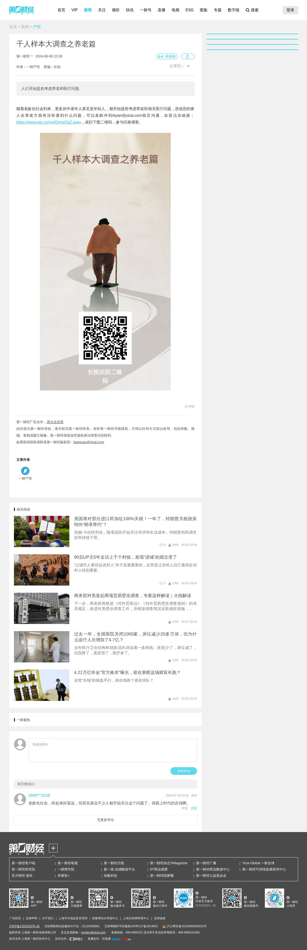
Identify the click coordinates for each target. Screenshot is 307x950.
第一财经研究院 (23, 869)
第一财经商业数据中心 (213, 869)
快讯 (130, 10)
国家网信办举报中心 (105, 918)
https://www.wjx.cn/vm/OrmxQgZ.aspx (48, 122)
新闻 (88, 10)
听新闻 (170, 56)
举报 (185, 808)
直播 (161, 10)
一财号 (145, 10)
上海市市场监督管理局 (73, 918)
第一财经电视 (68, 863)
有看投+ (64, 875)
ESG (190, 10)
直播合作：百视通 (99, 938)
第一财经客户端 (23, 863)
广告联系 (15, 918)
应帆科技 (110, 875)
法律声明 (31, 918)
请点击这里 (55, 422)
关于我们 (48, 918)
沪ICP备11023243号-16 (24, 926)
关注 (102, 10)
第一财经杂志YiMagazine (169, 863)
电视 (175, 10)
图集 (204, 10)
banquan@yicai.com (89, 442)
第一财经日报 (114, 863)
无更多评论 (105, 820)
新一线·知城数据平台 (119, 869)
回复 (194, 808)
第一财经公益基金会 (211, 875)
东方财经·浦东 (22, 875)
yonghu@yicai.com (93, 932)
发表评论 (183, 771)
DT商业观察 (159, 869)
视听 (116, 10)
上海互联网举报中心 (136, 918)
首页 (61, 10)
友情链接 (159, 918)
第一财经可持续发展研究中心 (264, 869)
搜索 (255, 10)
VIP (75, 10)
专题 (218, 10)
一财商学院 (66, 869)
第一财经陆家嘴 (162, 875)
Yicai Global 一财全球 (258, 863)
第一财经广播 (206, 863)
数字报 (233, 10)
